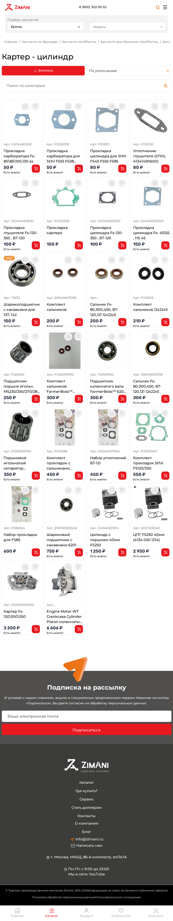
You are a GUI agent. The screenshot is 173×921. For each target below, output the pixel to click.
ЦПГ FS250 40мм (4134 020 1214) (149, 537)
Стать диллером (86, 807)
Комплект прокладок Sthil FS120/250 (148, 463)
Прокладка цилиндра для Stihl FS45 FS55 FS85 (108, 156)
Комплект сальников (57, 307)
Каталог (86, 782)
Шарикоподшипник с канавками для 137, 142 (22, 309)
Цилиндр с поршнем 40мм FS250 (105, 540)
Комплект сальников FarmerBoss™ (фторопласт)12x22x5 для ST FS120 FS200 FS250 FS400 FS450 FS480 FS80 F (65, 386)
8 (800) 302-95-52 (93, 7)
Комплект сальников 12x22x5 (150, 307)
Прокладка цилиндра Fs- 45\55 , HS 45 (151, 233)
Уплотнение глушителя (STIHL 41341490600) (149, 156)
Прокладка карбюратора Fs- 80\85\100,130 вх (19, 156)
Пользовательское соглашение (118, 897)
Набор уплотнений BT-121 (108, 460)
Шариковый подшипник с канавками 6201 (61, 540)
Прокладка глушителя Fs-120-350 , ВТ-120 (20, 233)
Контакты (86, 816)
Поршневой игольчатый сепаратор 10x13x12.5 (15, 463)
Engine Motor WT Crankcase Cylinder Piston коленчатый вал (64, 617)
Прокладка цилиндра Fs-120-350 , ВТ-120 (106, 233)
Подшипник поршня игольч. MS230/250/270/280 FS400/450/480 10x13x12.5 (22, 386)
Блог (86, 832)
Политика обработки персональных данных (63, 897)
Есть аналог (12, 172)
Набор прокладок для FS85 (20, 537)
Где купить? (86, 791)
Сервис (86, 799)
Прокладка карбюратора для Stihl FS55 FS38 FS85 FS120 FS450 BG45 (63, 156)
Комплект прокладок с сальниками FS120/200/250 (60, 463)
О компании (86, 823)
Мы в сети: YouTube (86, 874)
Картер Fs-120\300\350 (15, 614)
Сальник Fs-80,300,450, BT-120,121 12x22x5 (104, 309)
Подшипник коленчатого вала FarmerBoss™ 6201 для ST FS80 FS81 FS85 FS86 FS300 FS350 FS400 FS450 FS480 (108, 386)
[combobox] (45, 26)
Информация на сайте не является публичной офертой (128, 890)
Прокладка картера (57, 230)
